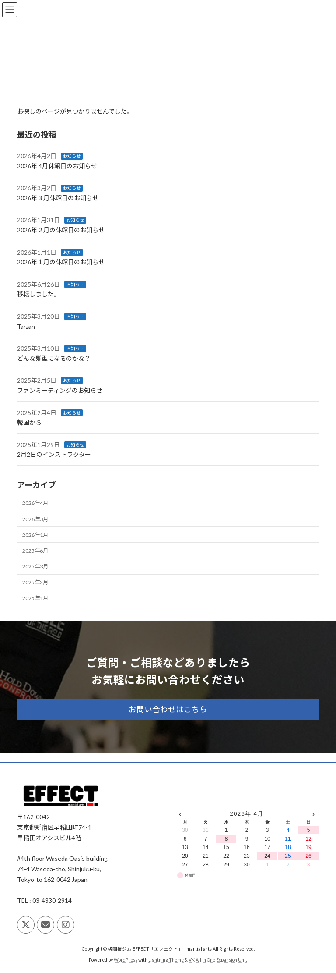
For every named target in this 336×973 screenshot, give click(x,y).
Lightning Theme (166, 959)
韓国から (29, 422)
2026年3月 (35, 518)
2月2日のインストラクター (54, 454)
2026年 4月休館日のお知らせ (57, 165)
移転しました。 (38, 294)
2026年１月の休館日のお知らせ (61, 262)
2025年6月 (35, 550)
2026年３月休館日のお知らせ (57, 198)
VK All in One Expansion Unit (218, 959)
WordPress (125, 959)
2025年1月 (35, 598)
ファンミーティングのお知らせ (59, 390)
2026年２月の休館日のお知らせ (61, 230)
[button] (168, 709)
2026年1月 (35, 534)
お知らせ (71, 156)
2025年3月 (35, 566)
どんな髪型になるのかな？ (54, 358)
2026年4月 (35, 503)
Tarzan (26, 326)
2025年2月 (35, 582)
